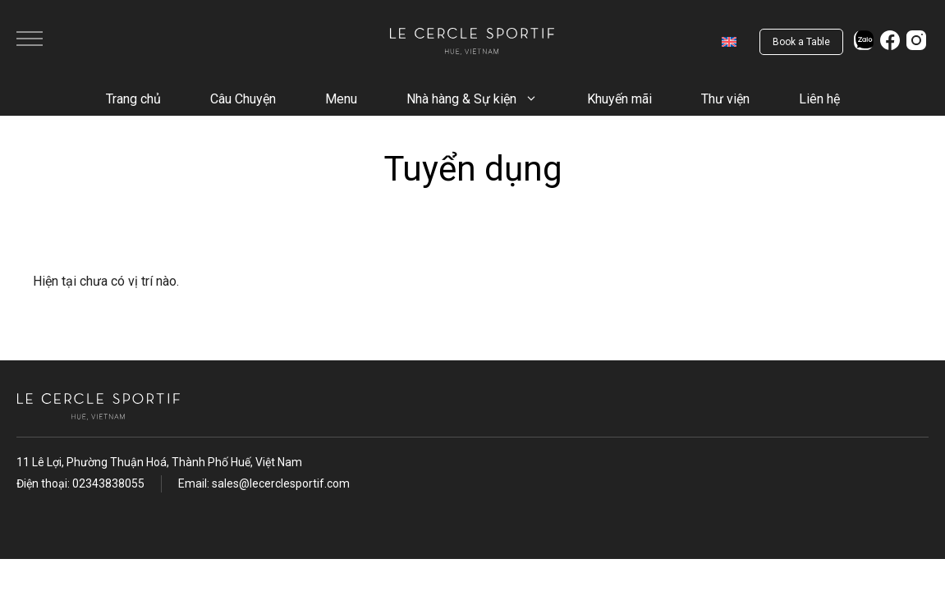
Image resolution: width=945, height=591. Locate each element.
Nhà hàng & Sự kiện (484, 99)
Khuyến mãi (619, 99)
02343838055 (108, 483)
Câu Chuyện (243, 99)
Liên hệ (819, 99)
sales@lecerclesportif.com (281, 483)
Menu (341, 99)
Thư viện (725, 99)
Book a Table (801, 42)
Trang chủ (133, 99)
